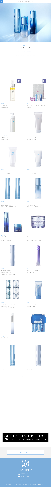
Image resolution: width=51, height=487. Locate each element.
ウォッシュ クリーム (31, 170)
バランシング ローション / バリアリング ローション (11, 203)
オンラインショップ (26, 458)
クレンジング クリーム (31, 137)
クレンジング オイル (5, 137)
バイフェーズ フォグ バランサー (7, 105)
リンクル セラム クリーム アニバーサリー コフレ (37, 105)
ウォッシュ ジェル (5, 170)
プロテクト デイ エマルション (33, 203)
